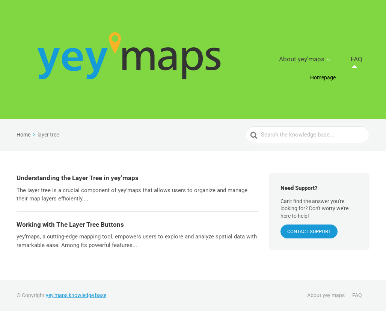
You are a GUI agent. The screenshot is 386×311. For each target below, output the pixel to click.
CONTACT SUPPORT (309, 231)
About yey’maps (319, 59)
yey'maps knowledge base (76, 295)
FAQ (361, 59)
